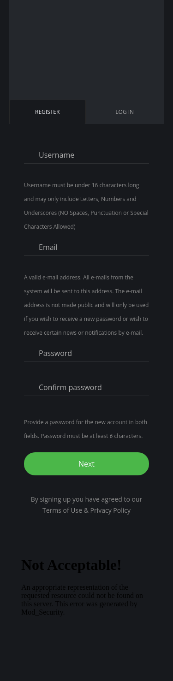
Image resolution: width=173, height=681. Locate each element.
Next (86, 464)
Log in (124, 112)
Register (49, 115)
